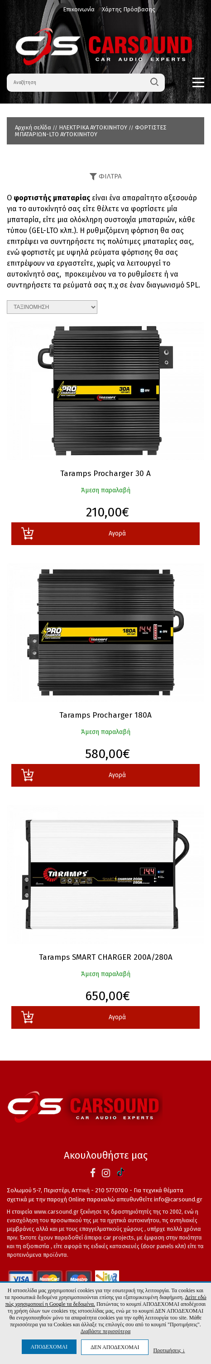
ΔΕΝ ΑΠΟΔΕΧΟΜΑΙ (115, 1347)
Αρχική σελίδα (33, 127)
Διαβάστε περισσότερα (105, 1331)
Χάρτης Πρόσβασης (128, 9)
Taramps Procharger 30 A (105, 473)
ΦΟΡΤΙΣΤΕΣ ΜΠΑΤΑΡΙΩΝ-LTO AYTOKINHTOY (91, 131)
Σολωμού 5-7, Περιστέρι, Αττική (48, 1190)
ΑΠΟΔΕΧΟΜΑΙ (49, 1347)
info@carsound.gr (178, 1199)
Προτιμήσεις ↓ (169, 1350)
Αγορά (73, 533)
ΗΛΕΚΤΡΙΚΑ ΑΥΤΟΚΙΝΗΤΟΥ (93, 127)
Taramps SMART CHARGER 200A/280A (106, 957)
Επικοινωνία (79, 9)
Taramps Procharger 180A (105, 715)
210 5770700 (111, 1190)
